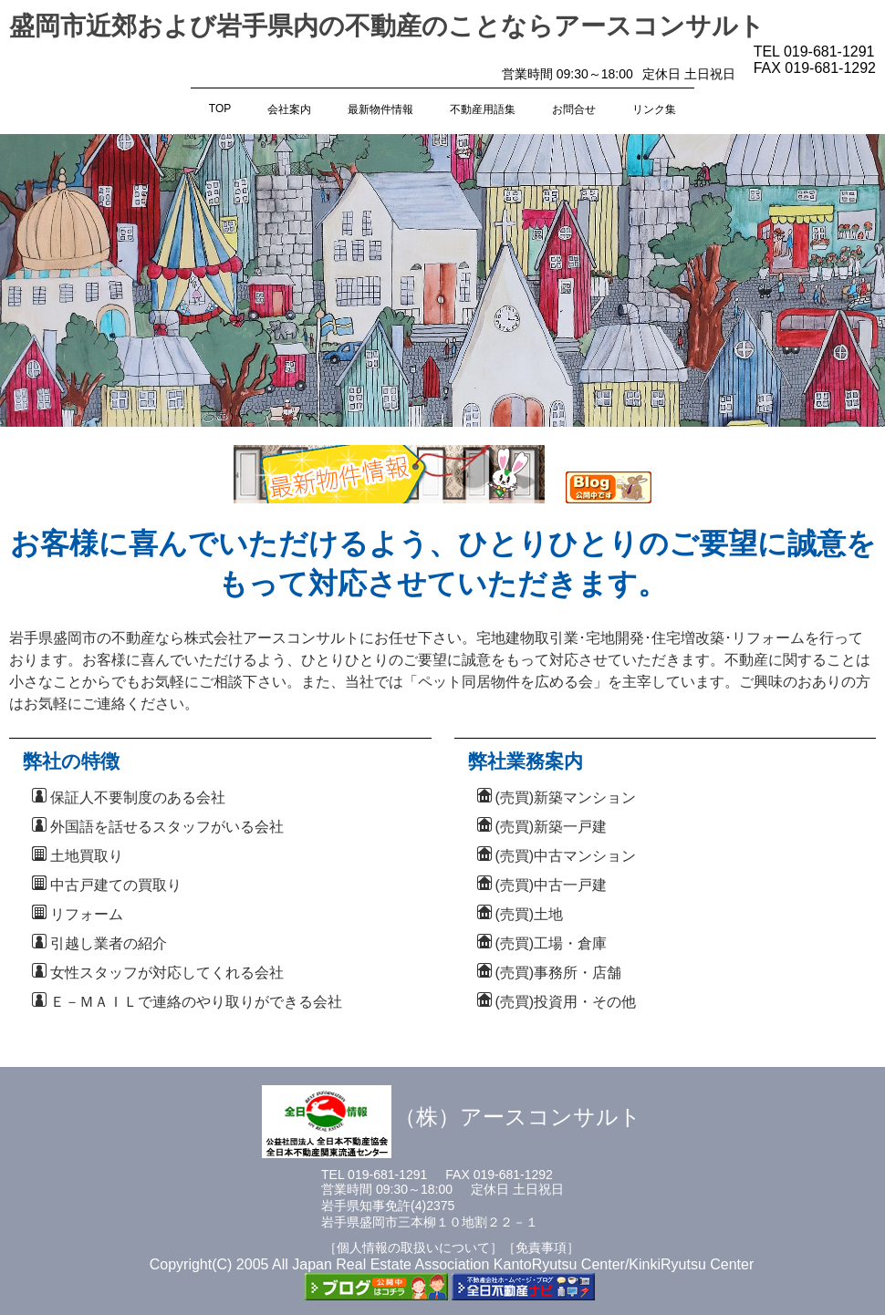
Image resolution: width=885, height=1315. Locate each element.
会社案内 (289, 109)
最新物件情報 (380, 109)
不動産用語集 (482, 109)
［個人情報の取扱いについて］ (413, 1247)
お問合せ (574, 109)
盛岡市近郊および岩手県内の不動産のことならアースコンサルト (387, 26)
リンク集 (654, 109)
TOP (220, 108)
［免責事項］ (541, 1247)
